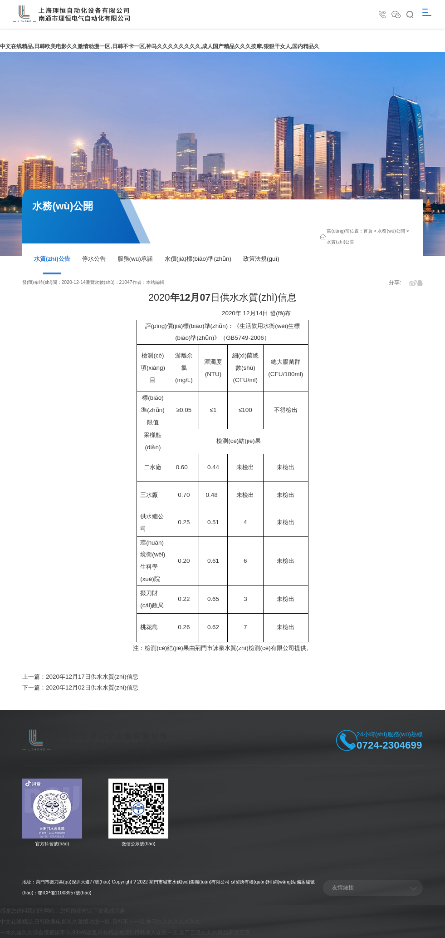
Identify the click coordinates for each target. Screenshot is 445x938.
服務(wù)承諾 (135, 258)
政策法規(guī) (261, 258)
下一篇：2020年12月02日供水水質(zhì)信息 (80, 687)
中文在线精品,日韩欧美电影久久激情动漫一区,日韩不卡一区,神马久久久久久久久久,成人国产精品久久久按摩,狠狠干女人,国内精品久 (159, 46)
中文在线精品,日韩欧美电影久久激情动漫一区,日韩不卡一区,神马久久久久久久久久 (100, 921)
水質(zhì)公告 (52, 258)
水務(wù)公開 (391, 230)
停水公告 (94, 258)
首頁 (367, 230)
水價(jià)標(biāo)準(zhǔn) (198, 258)
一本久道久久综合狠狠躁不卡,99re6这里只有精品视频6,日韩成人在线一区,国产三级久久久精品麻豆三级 (125, 932)
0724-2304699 (389, 745)
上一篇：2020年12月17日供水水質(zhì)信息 (80, 676)
